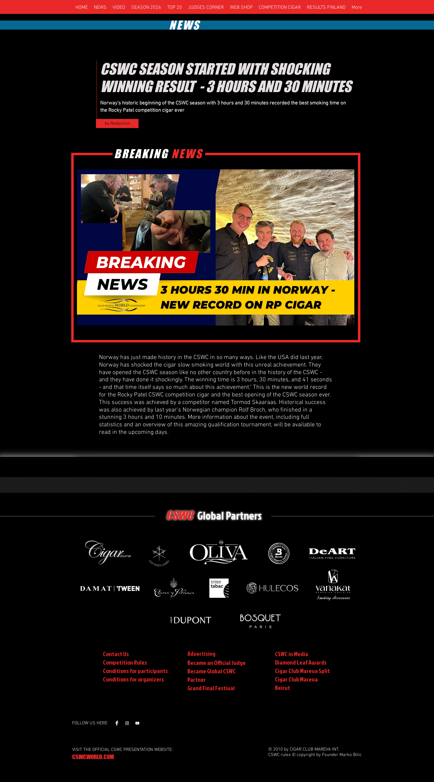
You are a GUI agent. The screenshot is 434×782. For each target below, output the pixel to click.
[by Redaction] (117, 123)
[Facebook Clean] (116, 723)
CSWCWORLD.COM (93, 756)
